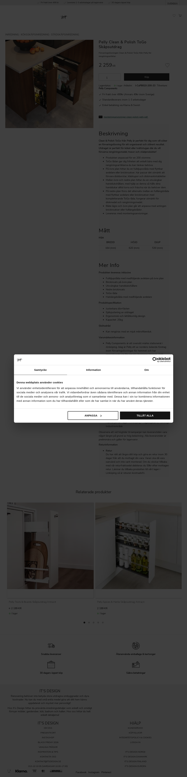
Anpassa (93, 415)
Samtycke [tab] (40, 369)
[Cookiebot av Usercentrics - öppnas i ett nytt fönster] (155, 359)
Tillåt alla (145, 415)
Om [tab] (146, 369)
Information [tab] (93, 369)
